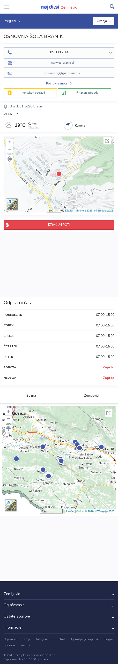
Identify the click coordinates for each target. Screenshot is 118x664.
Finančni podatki (87, 93)
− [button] (9, 149)
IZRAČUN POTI (59, 225)
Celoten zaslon (107, 140)
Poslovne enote (56, 83)
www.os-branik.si (62, 63)
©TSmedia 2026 (103, 210)
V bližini (9, 114)
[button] (9, 159)
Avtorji (25, 645)
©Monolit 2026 (83, 210)
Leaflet (69, 210)
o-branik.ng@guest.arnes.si (62, 73)
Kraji (27, 639)
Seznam (29, 395)
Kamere (80, 126)
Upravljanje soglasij (85, 639)
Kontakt (60, 639)
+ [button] (9, 142)
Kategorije (42, 639)
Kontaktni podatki (33, 93)
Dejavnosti (11, 639)
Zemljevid (88, 395)
